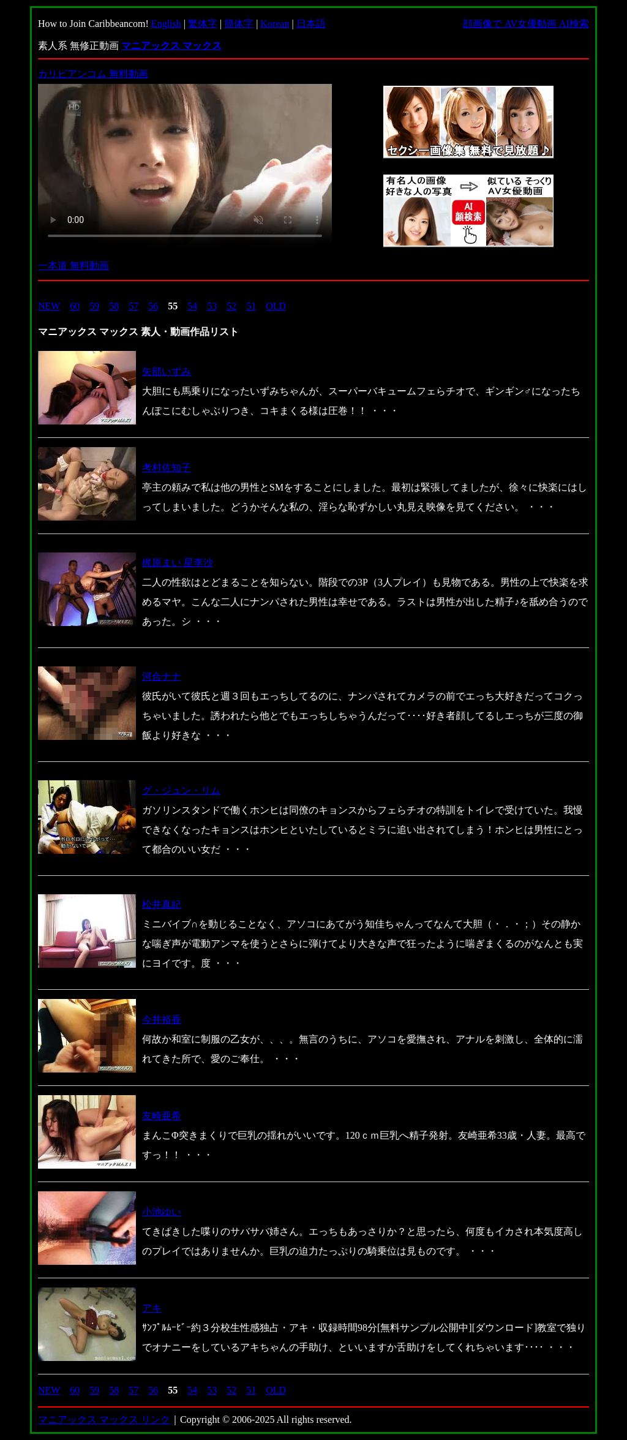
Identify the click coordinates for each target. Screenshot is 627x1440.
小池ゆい (161, 1212)
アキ (152, 1308)
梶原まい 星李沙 (177, 562)
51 (251, 306)
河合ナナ (161, 676)
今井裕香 (161, 1019)
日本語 (311, 23)
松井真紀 (161, 904)
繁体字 (202, 23)
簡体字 (238, 23)
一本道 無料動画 (73, 265)
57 (133, 306)
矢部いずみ (166, 371)
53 (212, 306)
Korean (274, 23)
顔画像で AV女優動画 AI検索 (526, 23)
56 (153, 306)
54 (192, 306)
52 (231, 306)
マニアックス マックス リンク (104, 1419)
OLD (276, 306)
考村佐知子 (166, 467)
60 (75, 306)
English (166, 23)
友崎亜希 (161, 1115)
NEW (49, 306)
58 (114, 306)
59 (94, 306)
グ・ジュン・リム (181, 790)
